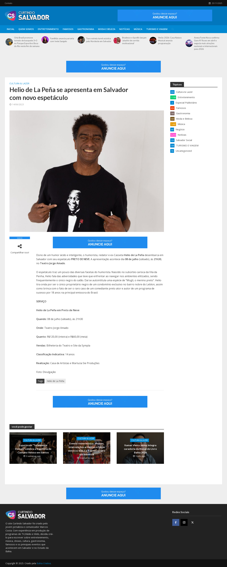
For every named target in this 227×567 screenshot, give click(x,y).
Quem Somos (26, 29)
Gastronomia (85, 29)
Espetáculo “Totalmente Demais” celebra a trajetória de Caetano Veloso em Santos (33, 449)
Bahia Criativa (44, 563)
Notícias (124, 29)
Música (138, 29)
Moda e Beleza (106, 29)
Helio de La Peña (55, 381)
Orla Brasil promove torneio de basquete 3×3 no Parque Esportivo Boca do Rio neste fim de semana (26, 41)
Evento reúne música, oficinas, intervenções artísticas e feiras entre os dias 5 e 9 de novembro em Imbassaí (86, 449)
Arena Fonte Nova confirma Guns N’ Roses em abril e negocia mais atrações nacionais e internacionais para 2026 (206, 43)
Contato (8, 3)
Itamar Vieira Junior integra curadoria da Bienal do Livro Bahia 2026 (140, 449)
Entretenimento (48, 29)
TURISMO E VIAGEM (156, 29)
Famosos (68, 29)
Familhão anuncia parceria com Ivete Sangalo (62, 40)
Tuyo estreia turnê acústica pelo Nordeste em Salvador (98, 40)
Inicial (10, 29)
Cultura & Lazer (19, 83)
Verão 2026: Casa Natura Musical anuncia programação (169, 40)
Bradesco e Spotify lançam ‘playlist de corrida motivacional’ (134, 40)
